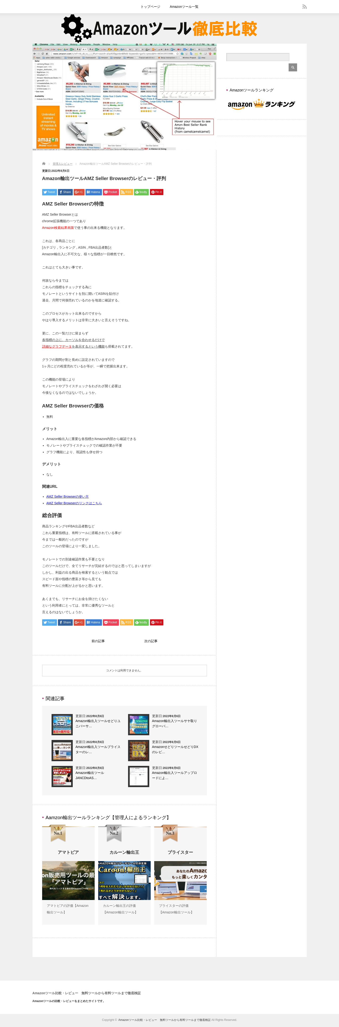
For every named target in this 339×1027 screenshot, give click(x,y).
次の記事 (150, 642)
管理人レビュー (63, 163)
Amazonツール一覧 (184, 6)
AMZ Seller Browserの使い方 (67, 496)
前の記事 (98, 642)
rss (305, 6)
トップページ (150, 6)
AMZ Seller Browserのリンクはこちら (74, 503)
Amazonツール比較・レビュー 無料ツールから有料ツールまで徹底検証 (86, 994)
